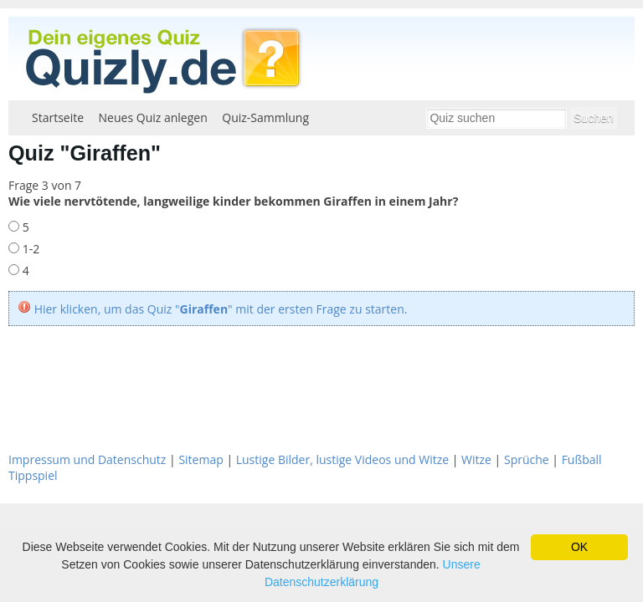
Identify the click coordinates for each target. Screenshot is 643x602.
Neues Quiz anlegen (153, 117)
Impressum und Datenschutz (87, 459)
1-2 (29, 249)
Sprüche (526, 459)
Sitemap (200, 459)
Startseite (58, 117)
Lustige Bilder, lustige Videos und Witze (342, 459)
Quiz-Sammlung (265, 117)
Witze (476, 459)
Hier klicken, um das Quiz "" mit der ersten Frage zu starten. (221, 309)
